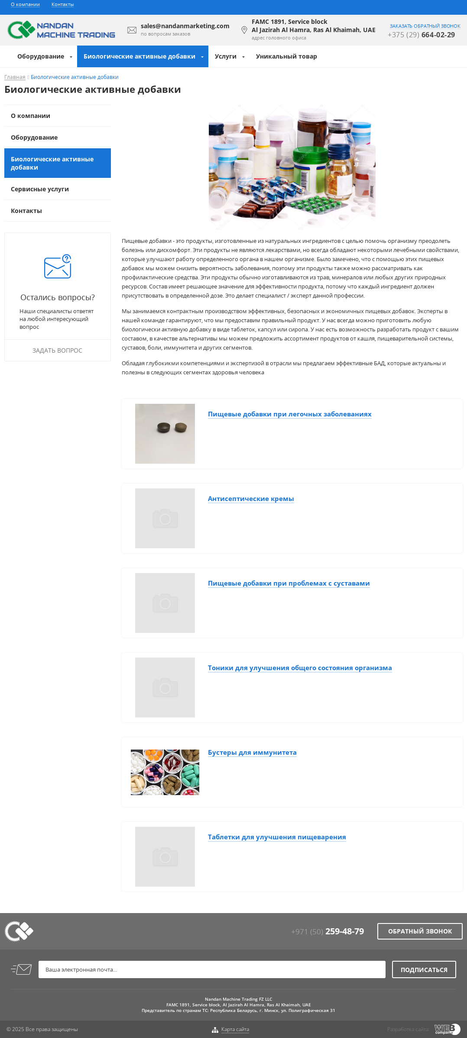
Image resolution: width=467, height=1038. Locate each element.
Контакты (63, 4)
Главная (15, 77)
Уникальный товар (286, 56)
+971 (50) (327, 931)
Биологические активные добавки (139, 56)
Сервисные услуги (40, 189)
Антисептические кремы (251, 498)
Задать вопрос (57, 350)
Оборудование (40, 56)
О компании (25, 4)
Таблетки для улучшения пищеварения (277, 836)
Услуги (226, 56)
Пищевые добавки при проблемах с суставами (289, 583)
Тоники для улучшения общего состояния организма (300, 667)
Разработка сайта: (408, 1029)
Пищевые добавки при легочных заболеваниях (290, 413)
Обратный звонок (420, 931)
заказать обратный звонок (425, 26)
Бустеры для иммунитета (252, 752)
